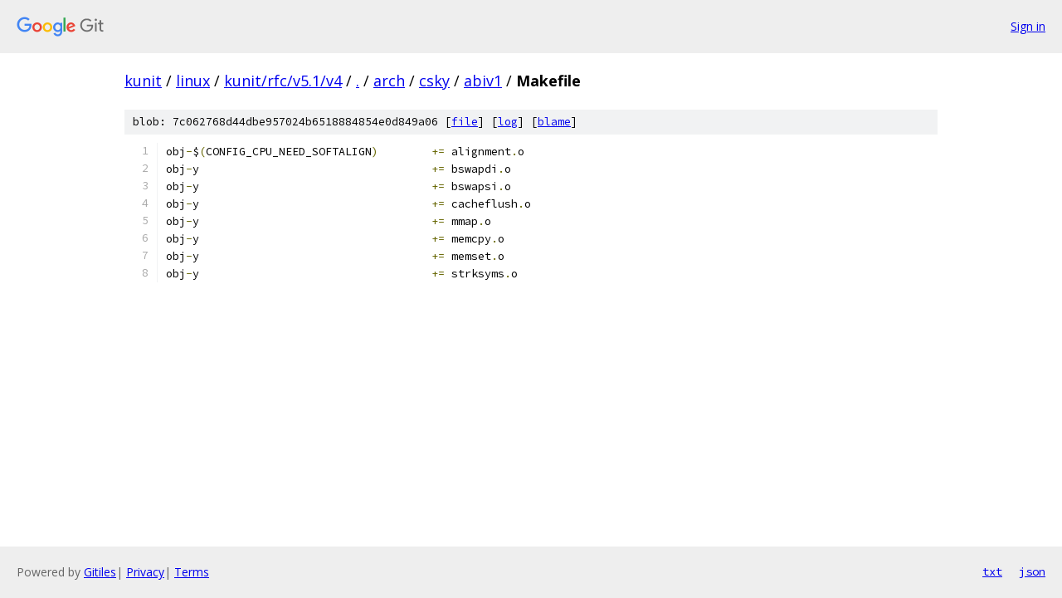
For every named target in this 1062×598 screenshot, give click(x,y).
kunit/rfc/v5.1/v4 (283, 81)
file (464, 122)
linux (193, 81)
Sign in (1028, 26)
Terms (191, 572)
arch (389, 81)
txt (992, 571)
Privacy (145, 572)
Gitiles (100, 572)
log (508, 122)
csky (434, 81)
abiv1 (483, 81)
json (1032, 571)
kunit (143, 81)
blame (554, 122)
